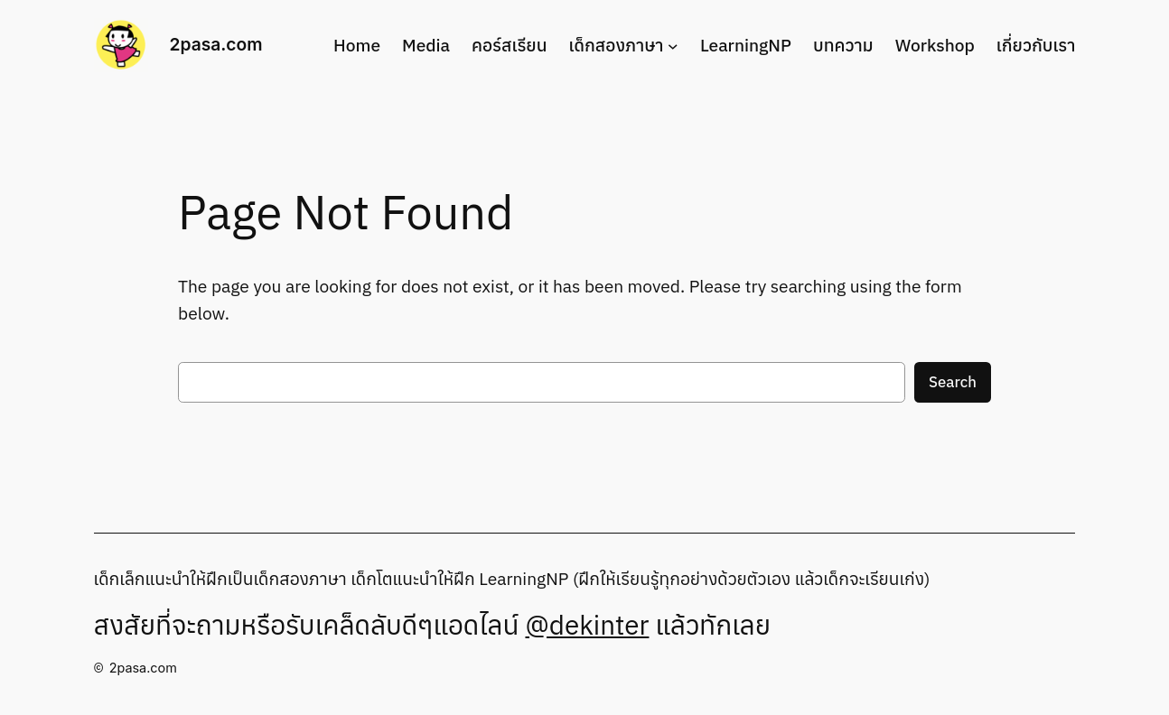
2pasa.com (216, 44)
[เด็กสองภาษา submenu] (673, 45)
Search (953, 382)
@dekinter (587, 625)
